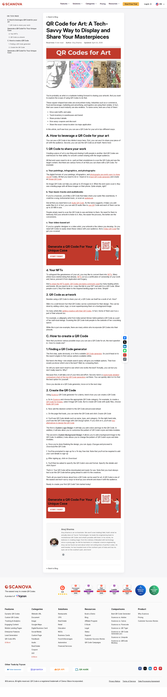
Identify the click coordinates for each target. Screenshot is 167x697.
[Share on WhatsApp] (125, 350)
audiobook (91, 203)
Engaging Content (12, 636)
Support (88, 647)
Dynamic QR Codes (12, 625)
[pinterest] (160, 680)
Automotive (62, 654)
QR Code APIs (10, 650)
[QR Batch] (36, 681)
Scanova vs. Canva (118, 632)
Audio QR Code (79, 207)
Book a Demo (90, 625)
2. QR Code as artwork (16, 37)
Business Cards (64, 647)
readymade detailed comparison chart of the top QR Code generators (80, 383)
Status (87, 643)
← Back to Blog (52, 17)
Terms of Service (129, 693)
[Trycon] (22, 608)
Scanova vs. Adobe (118, 629)
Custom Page (37, 647)
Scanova (55, 402)
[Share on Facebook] (125, 338)
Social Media (36, 643)
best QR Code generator (107, 181)
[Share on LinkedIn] (125, 346)
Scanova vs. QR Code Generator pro (119, 644)
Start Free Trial (131, 4)
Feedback (35, 650)
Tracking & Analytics (13, 632)
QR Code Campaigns (93, 654)
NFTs (112, 279)
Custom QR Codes (12, 629)
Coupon (35, 661)
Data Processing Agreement (149, 693)
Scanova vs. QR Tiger (119, 640)
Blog (86, 629)
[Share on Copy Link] (125, 359)
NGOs (60, 643)
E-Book (87, 636)
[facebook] (140, 680)
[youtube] (155, 680)
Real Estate (36, 658)
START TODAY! (56, 261)
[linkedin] (150, 680)
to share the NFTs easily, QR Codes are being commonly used (76, 288)
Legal (87, 640)
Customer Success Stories (95, 650)
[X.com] (145, 680)
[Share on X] (125, 342)
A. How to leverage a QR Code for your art (21, 21)
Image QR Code (64, 184)
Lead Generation (11, 647)
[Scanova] (12, 4)
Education (62, 640)
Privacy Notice (114, 693)
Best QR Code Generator (120, 625)
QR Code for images (56, 409)
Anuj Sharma (77, 43)
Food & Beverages (65, 650)
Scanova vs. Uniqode (119, 649)
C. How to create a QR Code (17, 41)
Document (35, 629)
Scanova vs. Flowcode (119, 636)
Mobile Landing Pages (13, 640)
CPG (60, 629)
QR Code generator (96, 360)
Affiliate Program (91, 632)
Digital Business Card (40, 640)
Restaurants (62, 625)
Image (34, 632)
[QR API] (59, 681)
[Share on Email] (125, 355)
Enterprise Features (12, 643)
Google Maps (37, 636)
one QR (94, 210)
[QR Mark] (82, 681)
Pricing (140, 629)
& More (7, 654)
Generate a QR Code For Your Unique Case (21, 29)
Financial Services (65, 658)
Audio (34, 654)
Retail (60, 636)
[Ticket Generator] (14, 681)
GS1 (33, 665)
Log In (147, 4)
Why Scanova (143, 625)
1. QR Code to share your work (19, 25)
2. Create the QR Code (16, 47)
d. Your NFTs (13, 34)
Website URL (36, 625)
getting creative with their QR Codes (78, 318)
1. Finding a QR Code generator (19, 44)
